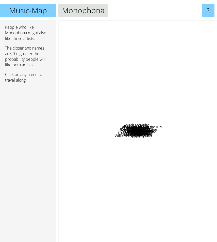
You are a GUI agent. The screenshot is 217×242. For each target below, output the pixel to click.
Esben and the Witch (132, 170)
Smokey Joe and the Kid (184, 57)
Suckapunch (100, 118)
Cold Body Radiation (100, 131)
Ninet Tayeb (92, 128)
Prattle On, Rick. (182, 150)
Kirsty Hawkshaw (141, 197)
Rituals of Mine (143, 159)
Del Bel (132, 105)
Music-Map (28, 10)
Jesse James (141, 79)
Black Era (116, 101)
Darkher (156, 86)
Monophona (138, 131)
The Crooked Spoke (124, 124)
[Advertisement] (28, 164)
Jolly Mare (151, 187)
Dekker (141, 84)
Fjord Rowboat (169, 178)
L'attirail (121, 166)
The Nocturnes (131, 88)
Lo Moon (82, 135)
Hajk (149, 210)
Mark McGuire (126, 38)
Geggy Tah (139, 112)
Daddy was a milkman (177, 94)
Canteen (107, 111)
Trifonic (98, 114)
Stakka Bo (118, 67)
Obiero (100, 142)
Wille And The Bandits (83, 179)
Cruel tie (155, 110)
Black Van (162, 173)
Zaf (104, 87)
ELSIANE (168, 62)
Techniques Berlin (113, 158)
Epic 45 (180, 128)
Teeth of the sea (180, 139)
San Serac (120, 177)
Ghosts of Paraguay (170, 125)
